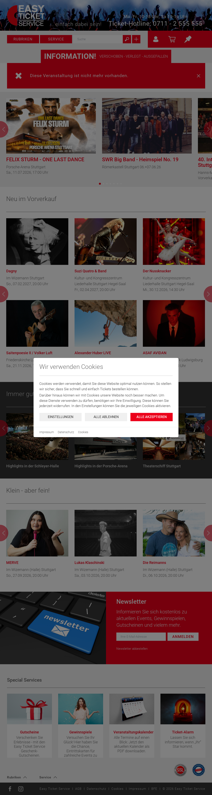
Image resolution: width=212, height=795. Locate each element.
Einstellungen (60, 417)
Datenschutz (66, 432)
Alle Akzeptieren (151, 417)
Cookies (83, 432)
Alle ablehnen (106, 417)
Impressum (46, 432)
